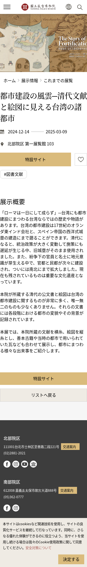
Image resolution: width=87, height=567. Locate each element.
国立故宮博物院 (38, 7)
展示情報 (29, 80)
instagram (15, 464)
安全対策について (39, 547)
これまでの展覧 (58, 80)
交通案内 (69, 446)
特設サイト (35, 159)
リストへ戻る (43, 395)
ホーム (9, 80)
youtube (24, 464)
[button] (7, 7)
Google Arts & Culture (33, 464)
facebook (6, 464)
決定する (71, 559)
